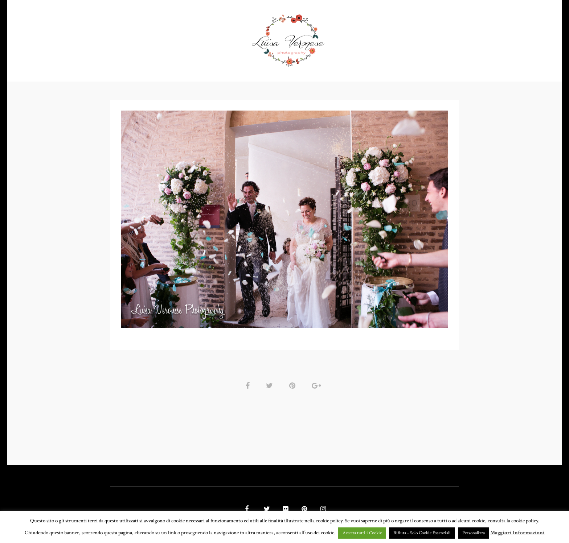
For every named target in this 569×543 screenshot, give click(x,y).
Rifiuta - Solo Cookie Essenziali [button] (422, 533)
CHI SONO (353, 38)
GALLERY (229, 38)
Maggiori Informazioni (517, 532)
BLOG (427, 38)
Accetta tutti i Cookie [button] (362, 533)
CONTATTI (394, 38)
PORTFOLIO (184, 38)
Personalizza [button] (473, 533)
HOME (147, 38)
